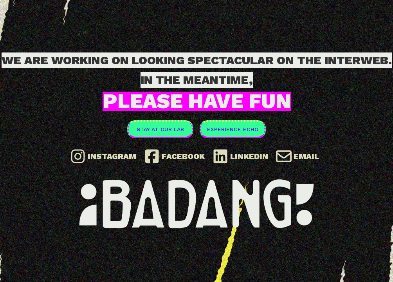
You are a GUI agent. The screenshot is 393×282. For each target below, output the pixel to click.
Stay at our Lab (160, 129)
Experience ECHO (232, 129)
